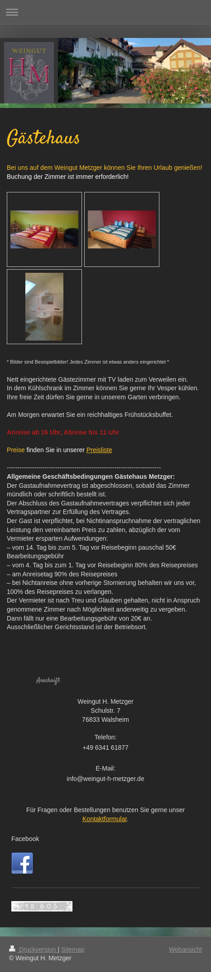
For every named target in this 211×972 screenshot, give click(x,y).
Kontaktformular (104, 818)
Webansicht (185, 949)
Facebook (25, 838)
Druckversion (33, 949)
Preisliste (99, 449)
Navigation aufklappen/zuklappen (105, 12)
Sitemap (72, 949)
